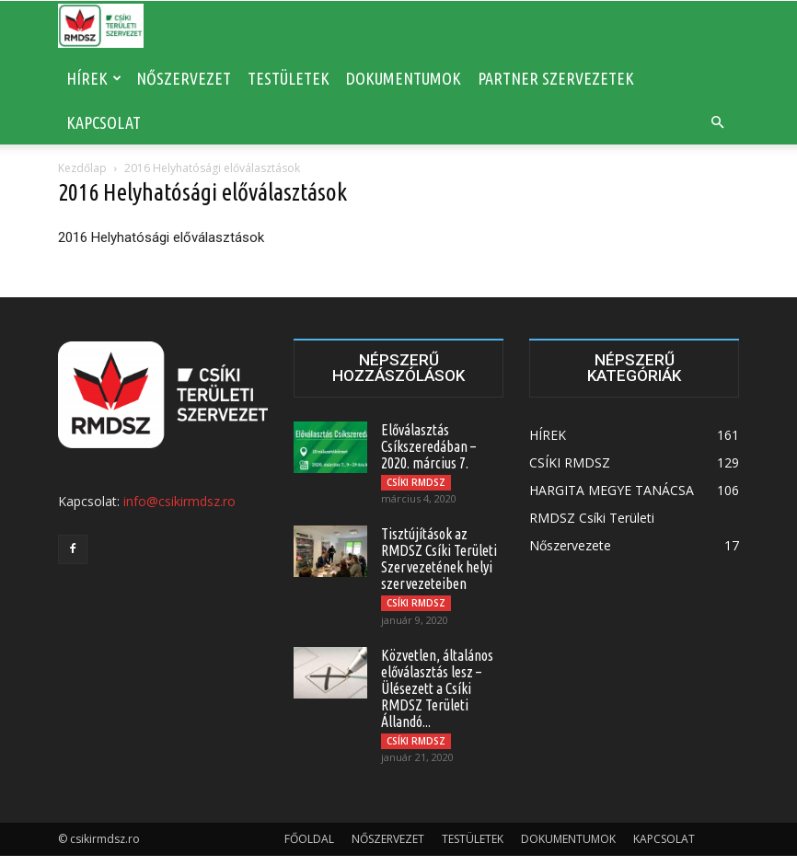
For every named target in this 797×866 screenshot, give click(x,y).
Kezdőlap (82, 168)
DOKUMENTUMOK (403, 78)
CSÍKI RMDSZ (416, 482)
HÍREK (93, 78)
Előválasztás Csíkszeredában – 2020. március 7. (428, 446)
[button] (717, 123)
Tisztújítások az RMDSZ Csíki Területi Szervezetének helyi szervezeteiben (439, 562)
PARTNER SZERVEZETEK (556, 78)
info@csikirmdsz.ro (179, 501)
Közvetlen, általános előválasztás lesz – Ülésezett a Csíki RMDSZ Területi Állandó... (437, 694)
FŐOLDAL (309, 849)
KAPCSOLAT (103, 122)
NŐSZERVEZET (183, 78)
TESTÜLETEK (288, 78)
